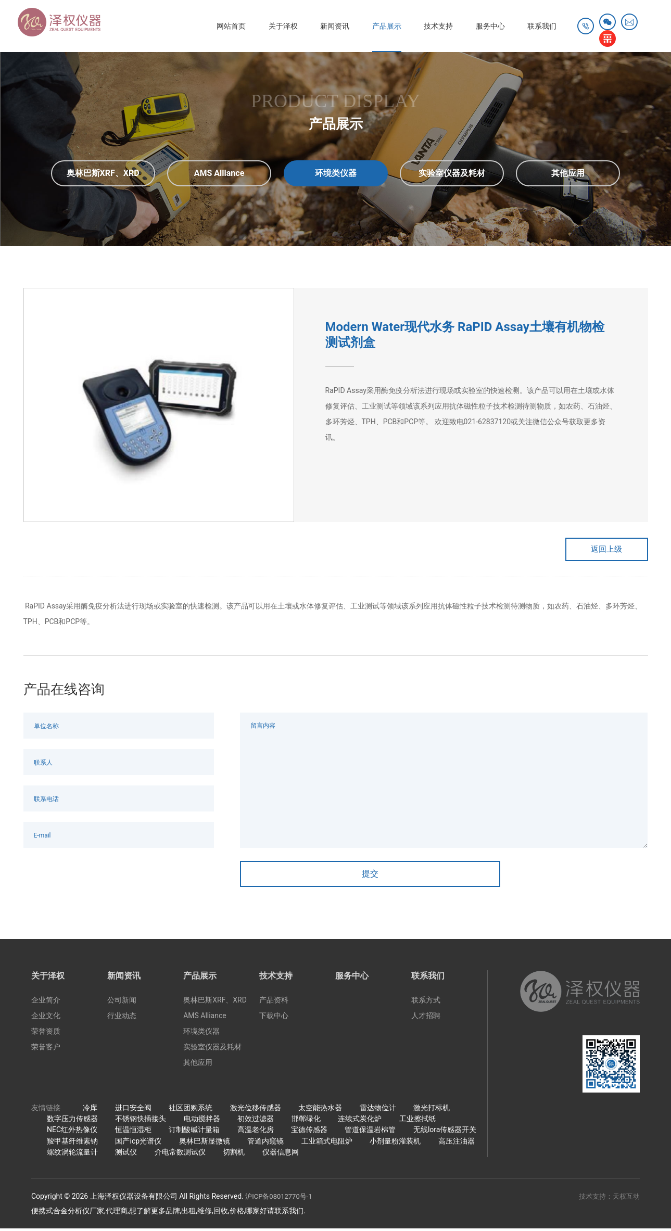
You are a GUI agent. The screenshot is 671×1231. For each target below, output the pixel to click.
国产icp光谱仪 (138, 1143)
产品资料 (273, 1003)
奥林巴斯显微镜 (204, 1143)
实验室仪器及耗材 (212, 1050)
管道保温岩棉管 (370, 1132)
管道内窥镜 (265, 1143)
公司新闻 (121, 1003)
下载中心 (273, 1018)
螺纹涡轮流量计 (72, 1154)
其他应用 (197, 1065)
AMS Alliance (204, 1018)
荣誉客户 (45, 1050)
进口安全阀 (133, 1110)
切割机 (234, 1154)
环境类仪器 (201, 1034)
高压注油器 (456, 1143)
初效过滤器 (255, 1121)
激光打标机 (431, 1110)
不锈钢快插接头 (140, 1121)
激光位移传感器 (255, 1110)
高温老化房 (255, 1132)
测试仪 (126, 1154)
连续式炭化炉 (360, 1121)
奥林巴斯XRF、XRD (215, 1003)
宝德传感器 (309, 1132)
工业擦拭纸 (417, 1121)
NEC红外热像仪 (72, 1132)
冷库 (90, 1110)
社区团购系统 (190, 1110)
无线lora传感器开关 (444, 1132)
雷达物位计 (378, 1110)
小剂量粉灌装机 (395, 1143)
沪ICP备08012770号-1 (281, 1199)
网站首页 (189, 26)
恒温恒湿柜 (133, 1132)
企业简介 (45, 1003)
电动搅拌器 (202, 1121)
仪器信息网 (280, 1154)
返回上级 (596, 550)
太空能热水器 (320, 1110)
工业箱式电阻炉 (326, 1143)
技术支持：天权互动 (607, 1199)
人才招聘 (425, 1018)
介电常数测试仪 (180, 1154)
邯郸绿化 (306, 1121)
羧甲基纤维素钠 (72, 1143)
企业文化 (45, 1018)
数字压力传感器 (72, 1121)
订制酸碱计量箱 (194, 1132)
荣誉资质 (45, 1034)
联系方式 (425, 1003)
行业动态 (121, 1018)
